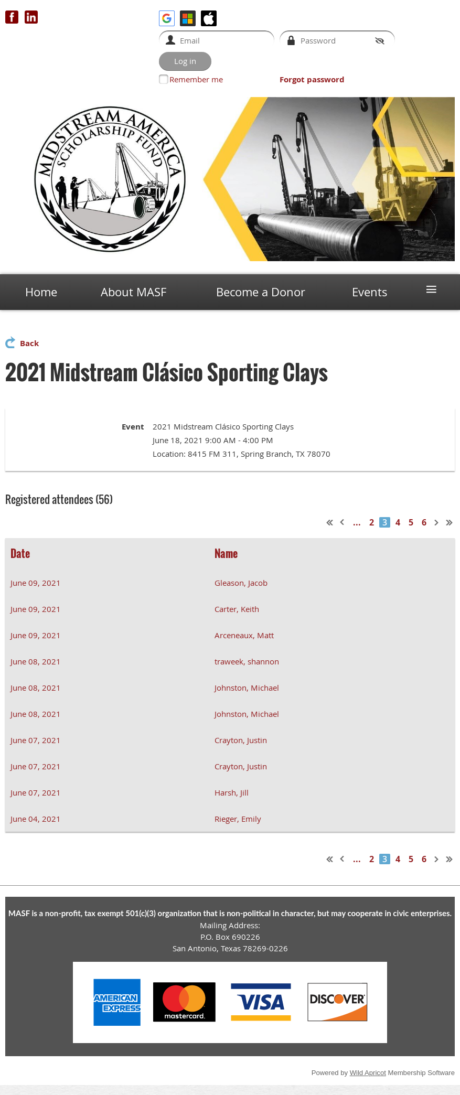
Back (29, 343)
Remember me (196, 79)
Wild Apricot (368, 1073)
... (357, 522)
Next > (437, 522)
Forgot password (312, 79)
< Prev (342, 522)
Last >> (449, 522)
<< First (330, 522)
